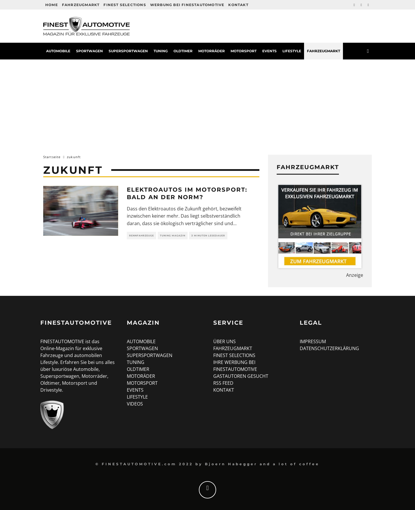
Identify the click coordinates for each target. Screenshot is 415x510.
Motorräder (211, 51)
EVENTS (135, 390)
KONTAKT (223, 390)
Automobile (58, 51)
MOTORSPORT (142, 383)
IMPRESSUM (313, 341)
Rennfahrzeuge (141, 235)
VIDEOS (135, 404)
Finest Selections (124, 5)
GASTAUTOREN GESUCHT (240, 376)
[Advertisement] (207, 102)
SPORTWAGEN (142, 348)
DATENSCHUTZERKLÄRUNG (329, 348)
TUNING (135, 362)
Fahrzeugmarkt (81, 5)
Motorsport (243, 51)
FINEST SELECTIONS (234, 355)
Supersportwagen (128, 51)
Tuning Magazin (172, 235)
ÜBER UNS (224, 341)
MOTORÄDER (141, 376)
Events (269, 51)
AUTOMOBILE (141, 341)
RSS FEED (223, 383)
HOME (51, 5)
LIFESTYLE (137, 397)
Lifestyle (291, 51)
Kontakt (238, 5)
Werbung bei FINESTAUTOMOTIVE (187, 5)
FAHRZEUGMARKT (232, 348)
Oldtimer (183, 51)
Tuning (161, 51)
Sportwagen (89, 51)
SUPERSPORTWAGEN (149, 355)
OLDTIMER (138, 369)
